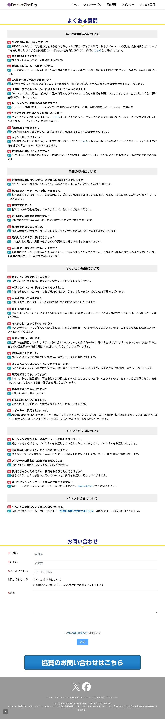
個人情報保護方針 (77, 633)
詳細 (11, 593)
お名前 (13, 562)
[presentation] (82, 622)
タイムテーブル (92, 4)
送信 (82, 642)
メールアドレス (18, 571)
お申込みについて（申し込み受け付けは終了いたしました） (69, 585)
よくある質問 (147, 4)
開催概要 (111, 4)
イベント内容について (47, 579)
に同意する (83, 633)
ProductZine (85, 486)
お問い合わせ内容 (18, 579)
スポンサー (128, 4)
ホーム (75, 4)
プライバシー (112, 697)
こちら (97, 50)
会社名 (13, 553)
